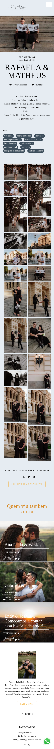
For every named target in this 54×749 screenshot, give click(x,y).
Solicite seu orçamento (27, 484)
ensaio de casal (10, 147)
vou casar (8, 136)
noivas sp (39, 136)
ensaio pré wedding (12, 140)
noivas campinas (24, 136)
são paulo (26, 147)
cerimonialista (27, 143)
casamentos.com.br (33, 140)
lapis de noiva (10, 143)
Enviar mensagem (28, 721)
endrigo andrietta (36, 151)
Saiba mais (27, 689)
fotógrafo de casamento (14, 151)
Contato (27, 740)
